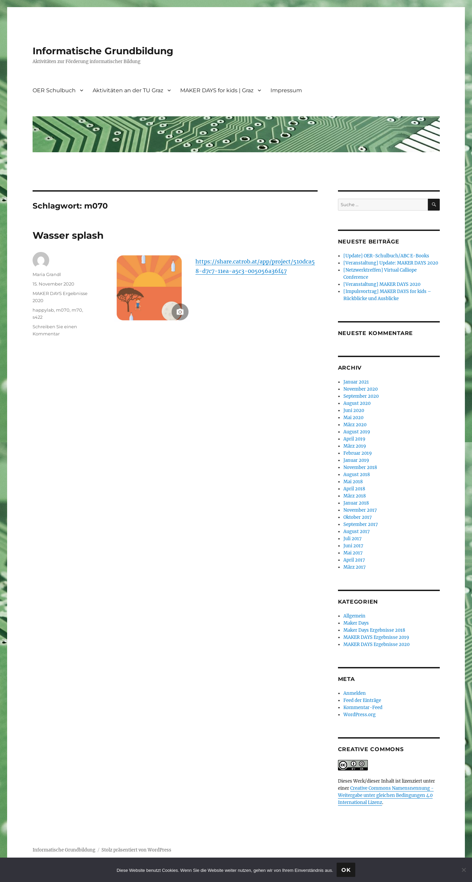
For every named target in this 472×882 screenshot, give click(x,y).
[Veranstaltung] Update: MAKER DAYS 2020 (390, 263)
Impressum (286, 90)
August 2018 (356, 474)
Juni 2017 (353, 546)
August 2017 (356, 531)
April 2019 (354, 439)
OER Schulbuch (54, 90)
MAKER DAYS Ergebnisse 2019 (376, 637)
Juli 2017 (352, 539)
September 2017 (360, 524)
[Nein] (463, 869)
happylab (43, 310)
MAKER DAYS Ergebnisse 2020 (376, 644)
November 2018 (360, 467)
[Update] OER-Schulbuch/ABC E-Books (386, 256)
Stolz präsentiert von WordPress (136, 850)
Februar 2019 (357, 453)
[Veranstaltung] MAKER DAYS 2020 (381, 284)
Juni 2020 (353, 410)
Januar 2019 (356, 460)
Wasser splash (68, 235)
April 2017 (354, 560)
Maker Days (356, 623)
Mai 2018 (353, 482)
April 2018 (354, 489)
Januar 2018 (356, 503)
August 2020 (357, 403)
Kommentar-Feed (362, 707)
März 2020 (354, 425)
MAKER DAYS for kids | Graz (216, 90)
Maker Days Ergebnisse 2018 (374, 630)
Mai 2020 (353, 417)
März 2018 (354, 496)
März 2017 (354, 567)
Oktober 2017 (357, 517)
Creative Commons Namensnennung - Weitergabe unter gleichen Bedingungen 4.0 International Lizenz (386, 795)
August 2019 (356, 432)
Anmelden (354, 693)
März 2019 (354, 446)
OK (346, 870)
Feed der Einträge (362, 700)
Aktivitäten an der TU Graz (128, 90)
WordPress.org (359, 715)
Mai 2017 (353, 553)
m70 (77, 310)
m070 (63, 310)
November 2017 (360, 510)
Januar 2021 (356, 382)
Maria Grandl (47, 274)
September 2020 (361, 396)
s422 (37, 317)
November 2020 (360, 389)
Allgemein (354, 616)
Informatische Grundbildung (103, 51)
